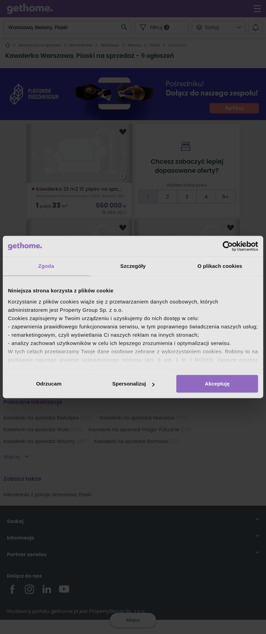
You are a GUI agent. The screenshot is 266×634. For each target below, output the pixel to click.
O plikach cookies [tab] (219, 266)
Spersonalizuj (133, 384)
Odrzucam (48, 384)
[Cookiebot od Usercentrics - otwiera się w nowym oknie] (227, 246)
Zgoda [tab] (46, 266)
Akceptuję (217, 384)
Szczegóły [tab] (132, 266)
